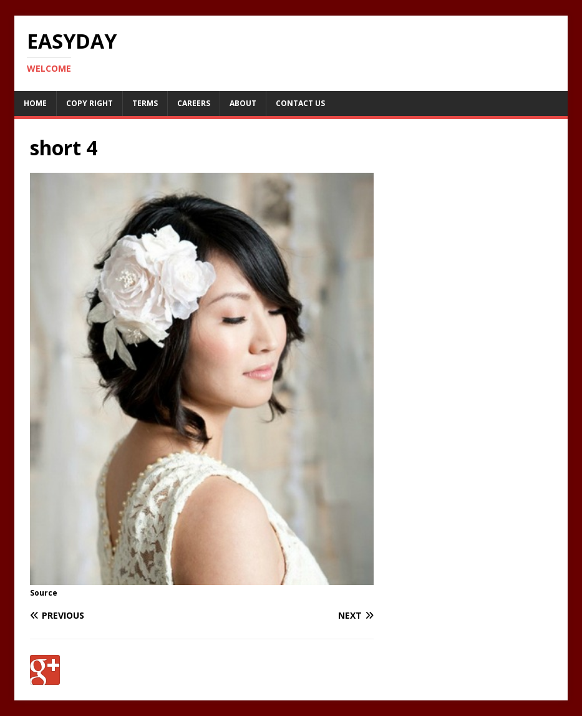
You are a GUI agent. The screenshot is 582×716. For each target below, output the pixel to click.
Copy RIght (89, 103)
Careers (193, 103)
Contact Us (300, 103)
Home (35, 103)
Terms (145, 103)
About (243, 103)
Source (43, 593)
